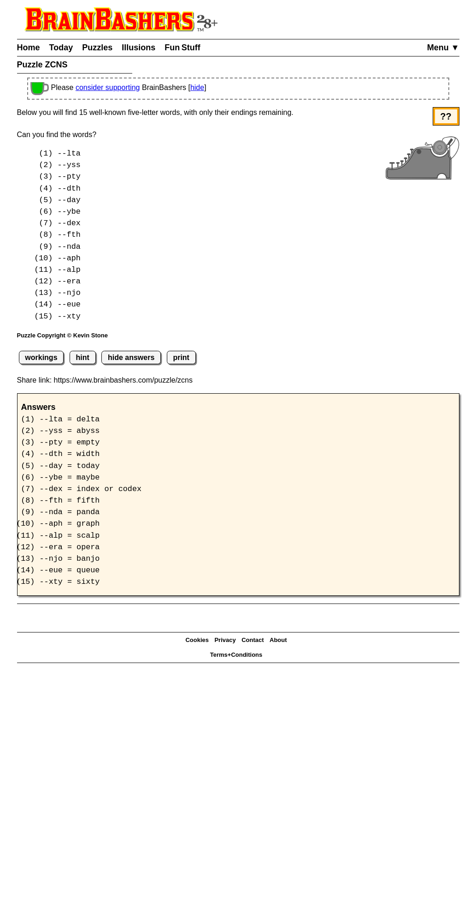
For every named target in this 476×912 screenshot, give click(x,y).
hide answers (131, 357)
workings (41, 357)
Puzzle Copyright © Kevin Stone (62, 335)
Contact (252, 639)
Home (28, 47)
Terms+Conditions (236, 654)
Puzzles (97, 47)
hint (82, 357)
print (181, 357)
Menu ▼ (443, 47)
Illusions (138, 47)
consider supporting (108, 87)
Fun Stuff (182, 47)
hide (197, 87)
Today (61, 47)
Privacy (224, 639)
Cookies (197, 639)
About (278, 639)
